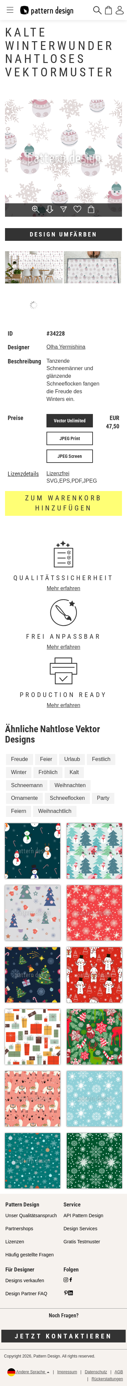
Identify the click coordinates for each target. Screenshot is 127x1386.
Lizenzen (14, 1241)
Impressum (67, 1372)
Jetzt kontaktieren (63, 1336)
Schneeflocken (67, 798)
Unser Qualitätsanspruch (31, 1215)
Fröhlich (47, 772)
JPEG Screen (69, 456)
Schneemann (26, 785)
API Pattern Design (83, 1215)
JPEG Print (69, 438)
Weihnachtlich (54, 811)
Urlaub (72, 759)
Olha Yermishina (66, 347)
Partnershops (19, 1228)
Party (103, 798)
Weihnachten (70, 785)
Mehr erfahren (64, 588)
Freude (19, 759)
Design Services (80, 1228)
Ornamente (24, 798)
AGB (119, 1372)
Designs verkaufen (24, 1280)
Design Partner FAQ (26, 1293)
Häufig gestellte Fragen (29, 1254)
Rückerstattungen (107, 1379)
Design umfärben (63, 234)
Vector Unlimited (70, 420)
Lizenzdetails (23, 474)
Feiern (18, 811)
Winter (18, 772)
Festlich (101, 759)
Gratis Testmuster (82, 1241)
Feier (46, 759)
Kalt (74, 772)
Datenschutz (96, 1372)
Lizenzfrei (57, 473)
